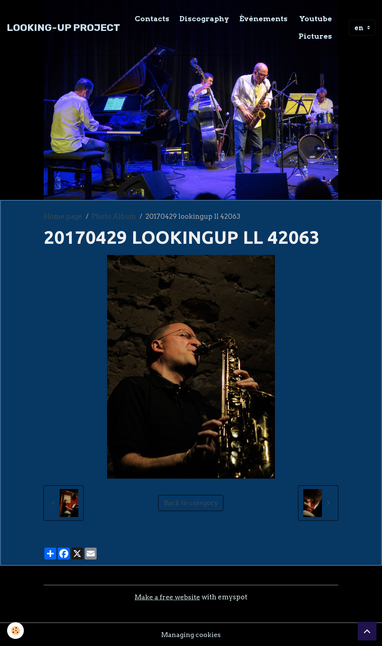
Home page (63, 216)
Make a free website (167, 597)
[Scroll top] (367, 631)
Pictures (315, 36)
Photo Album (114, 216)
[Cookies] (15, 630)
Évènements (263, 18)
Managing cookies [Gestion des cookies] (191, 634)
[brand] (63, 27)
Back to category (191, 503)
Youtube (315, 18)
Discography (204, 18)
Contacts (152, 18)
